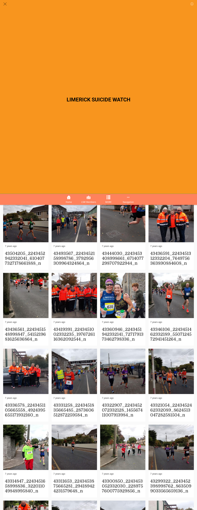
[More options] (128, 199)
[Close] (5, 4)
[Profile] (192, 4)
